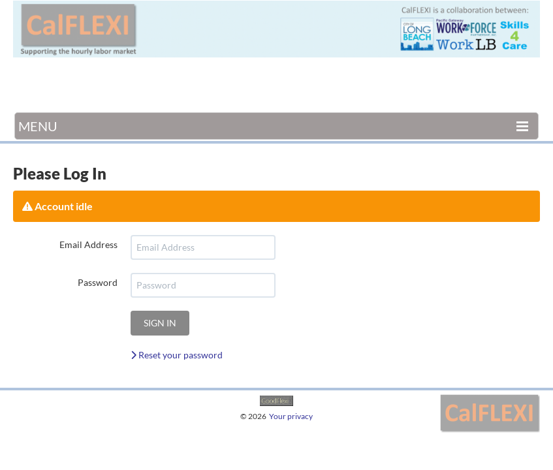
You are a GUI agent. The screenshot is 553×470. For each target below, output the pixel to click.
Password (98, 282)
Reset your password (177, 354)
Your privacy (291, 416)
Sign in (160, 322)
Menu (37, 126)
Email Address (88, 244)
